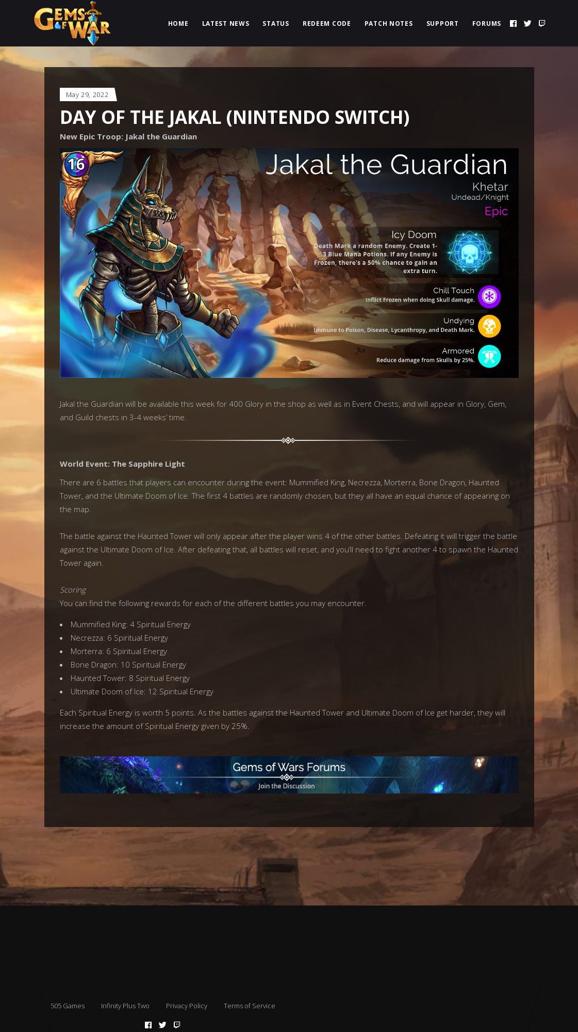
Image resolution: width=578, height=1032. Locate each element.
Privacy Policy (186, 1005)
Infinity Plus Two (125, 1005)
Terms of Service (249, 1005)
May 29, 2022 (87, 94)
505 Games (68, 1005)
